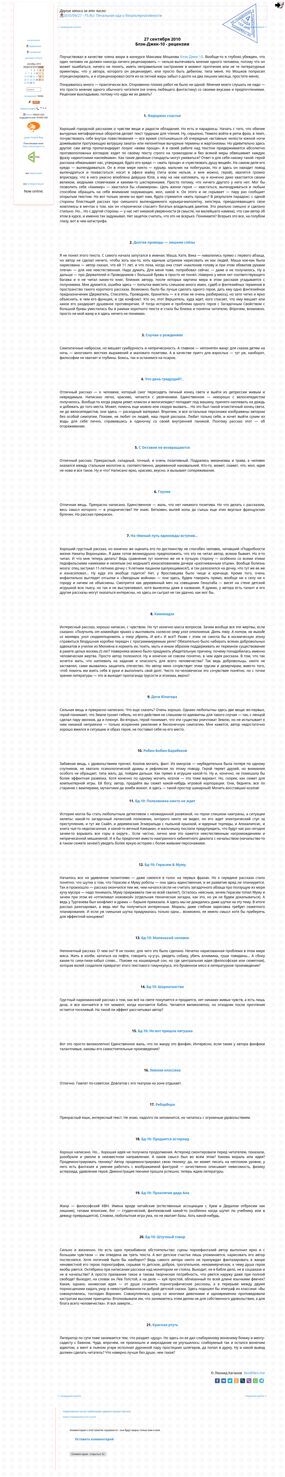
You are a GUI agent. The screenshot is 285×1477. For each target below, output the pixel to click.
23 (34, 79)
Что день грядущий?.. (164, 379)
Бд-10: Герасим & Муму (165, 864)
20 (25, 79)
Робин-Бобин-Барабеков (165, 750)
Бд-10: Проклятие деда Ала (165, 1192)
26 (43, 79)
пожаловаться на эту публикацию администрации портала (97, 1411)
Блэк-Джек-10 (191, 56)
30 (34, 82)
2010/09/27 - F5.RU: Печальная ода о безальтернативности (112, 15)
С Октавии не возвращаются (164, 447)
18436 (40, 95)
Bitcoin (28, 114)
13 (25, 76)
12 (43, 73)
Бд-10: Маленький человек (165, 937)
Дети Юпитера (164, 696)
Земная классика (165, 1070)
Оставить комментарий (94, 1439)
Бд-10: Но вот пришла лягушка (165, 1030)
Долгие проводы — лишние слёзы (164, 242)
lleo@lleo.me (254, 1372)
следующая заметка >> (256, 27)
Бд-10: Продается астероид (165, 1139)
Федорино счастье (164, 115)
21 (28, 79)
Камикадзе (164, 613)
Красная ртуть (165, 1324)
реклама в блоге (33, 57)
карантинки (35, 173)
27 (25, 82)
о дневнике (35, 51)
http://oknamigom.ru (33, 146)
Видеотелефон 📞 (33, 108)
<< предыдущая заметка (69, 27)
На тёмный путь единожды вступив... (164, 535)
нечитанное (33, 40)
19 (43, 76)
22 (31, 79)
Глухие (164, 491)
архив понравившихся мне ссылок (79, 1416)
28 (28, 82)
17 (37, 76)
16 (34, 76)
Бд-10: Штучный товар (165, 1236)
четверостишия (36, 183)
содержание (34, 46)
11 (40, 73)
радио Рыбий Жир (33, 137)
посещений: (30, 95)
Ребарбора (165, 1104)
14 (28, 76)
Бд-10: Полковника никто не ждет (165, 800)
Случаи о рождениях (164, 335)
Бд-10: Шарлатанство (165, 986)
